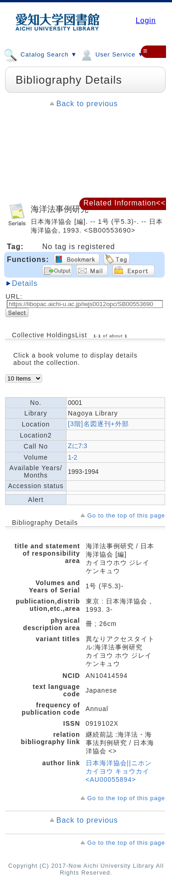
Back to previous (87, 104)
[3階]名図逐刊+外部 (98, 423)
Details (25, 283)
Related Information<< (124, 203)
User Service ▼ (111, 54)
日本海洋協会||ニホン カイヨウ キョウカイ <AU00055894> (119, 771)
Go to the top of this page (126, 515)
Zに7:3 (77, 445)
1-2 (72, 457)
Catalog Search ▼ (40, 54)
